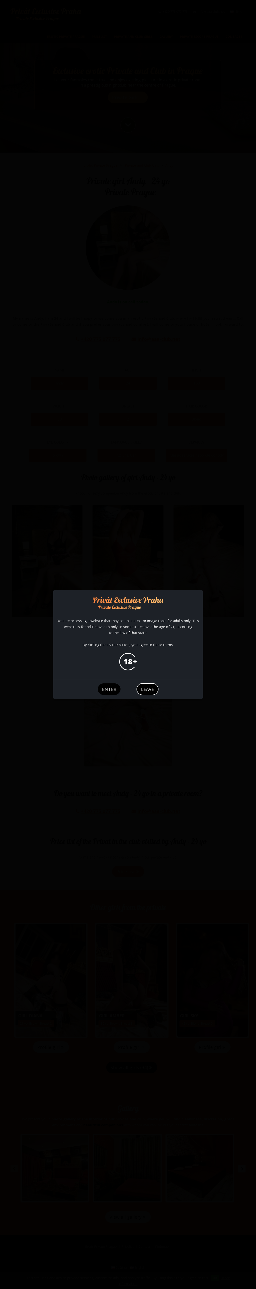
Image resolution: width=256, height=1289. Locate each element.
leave (147, 689)
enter (109, 689)
